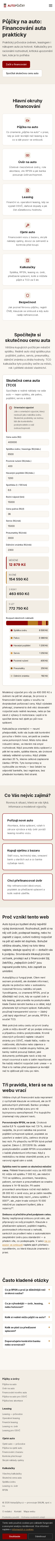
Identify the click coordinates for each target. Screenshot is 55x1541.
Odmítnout (40, 1536)
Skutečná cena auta (12, 1477)
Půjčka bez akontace (12, 1400)
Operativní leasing (11, 1418)
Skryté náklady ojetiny (13, 1460)
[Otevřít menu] (50, 5)
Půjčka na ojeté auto (12, 1448)
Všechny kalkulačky (12, 1473)
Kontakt (17, 1511)
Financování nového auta (14, 1392)
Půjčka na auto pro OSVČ (14, 1396)
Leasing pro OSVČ (11, 1430)
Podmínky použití (10, 1517)
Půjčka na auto (9, 1384)
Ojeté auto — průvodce (13, 1444)
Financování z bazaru (12, 1452)
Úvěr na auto (8, 1388)
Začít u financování (16, 64)
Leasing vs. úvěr (10, 1426)
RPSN (5, 1490)
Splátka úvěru (9, 1482)
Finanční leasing (10, 1422)
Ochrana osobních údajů (33, 1517)
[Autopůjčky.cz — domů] (16, 5)
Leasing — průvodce (12, 1414)
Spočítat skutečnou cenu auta (22, 73)
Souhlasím (14, 1536)
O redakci (7, 1511)
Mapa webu (29, 1511)
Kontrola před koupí (12, 1456)
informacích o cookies (22, 1529)
